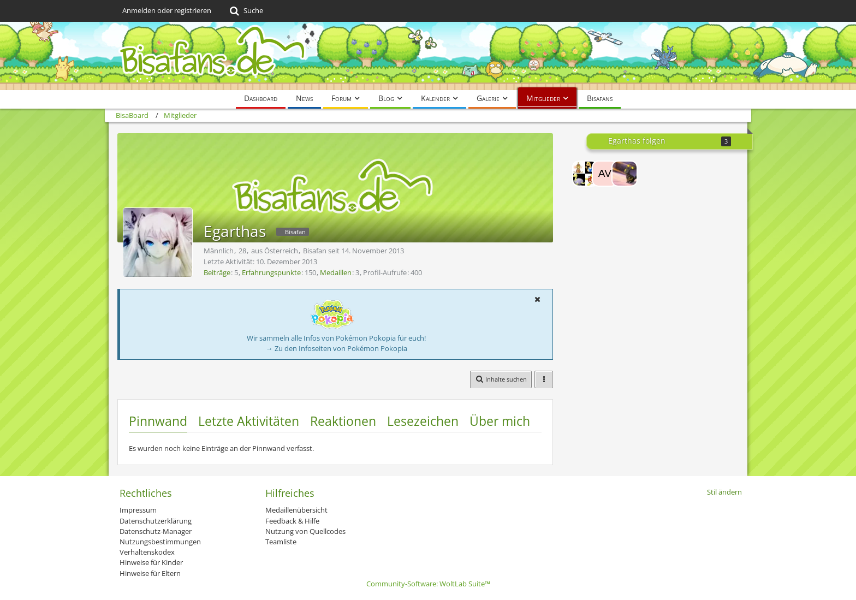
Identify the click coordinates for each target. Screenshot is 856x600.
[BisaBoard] (428, 56)
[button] (537, 299)
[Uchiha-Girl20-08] (585, 174)
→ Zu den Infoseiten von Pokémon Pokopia (336, 348)
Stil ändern (724, 492)
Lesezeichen (423, 421)
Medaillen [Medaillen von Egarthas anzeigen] (336, 272)
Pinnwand (158, 421)
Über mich (499, 421)
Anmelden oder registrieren (166, 10)
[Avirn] (605, 174)
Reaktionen (343, 421)
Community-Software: (428, 584)
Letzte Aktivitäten (248, 421)
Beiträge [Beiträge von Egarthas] (217, 272)
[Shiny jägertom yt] (624, 174)
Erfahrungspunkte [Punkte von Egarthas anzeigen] (271, 272)
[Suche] (245, 11)
